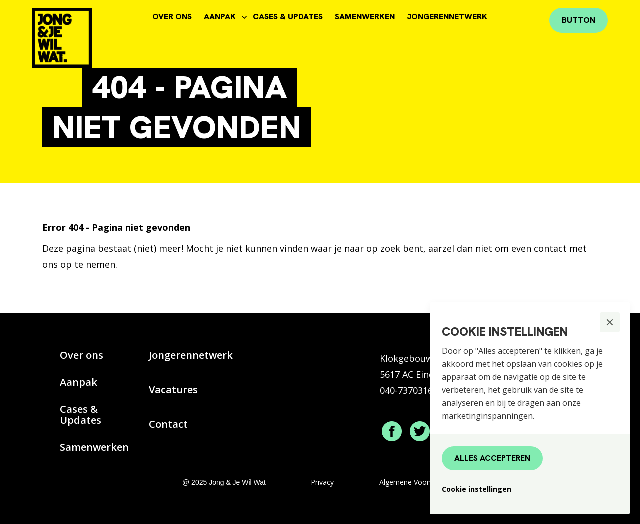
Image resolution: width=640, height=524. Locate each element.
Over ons (82, 355)
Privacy (322, 482)
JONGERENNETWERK (447, 17)
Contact (168, 424)
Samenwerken (94, 447)
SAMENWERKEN (365, 17)
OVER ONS (172, 17)
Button (579, 20)
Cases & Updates (81, 414)
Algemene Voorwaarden (419, 482)
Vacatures (173, 389)
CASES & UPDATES (288, 17)
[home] (79, 34)
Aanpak (79, 382)
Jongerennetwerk (191, 355)
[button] (610, 322)
